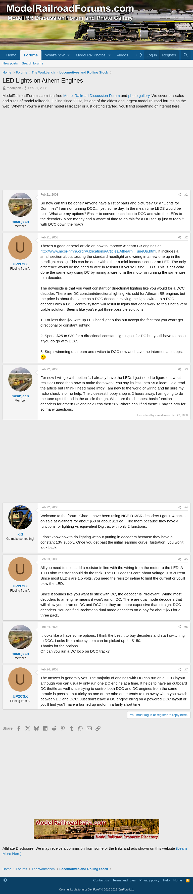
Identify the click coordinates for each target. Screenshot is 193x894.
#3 (186, 369)
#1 (186, 194)
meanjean (14, 88)
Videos (122, 55)
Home (11, 55)
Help (166, 880)
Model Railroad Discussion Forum (91, 95)
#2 (186, 237)
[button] (68, 55)
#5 (186, 559)
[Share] (179, 195)
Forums (31, 55)
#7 (186, 669)
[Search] (185, 55)
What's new (55, 55)
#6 (186, 627)
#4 (186, 507)
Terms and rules (124, 880)
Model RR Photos (91, 55)
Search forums (32, 63)
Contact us (101, 880)
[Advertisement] (96, 149)
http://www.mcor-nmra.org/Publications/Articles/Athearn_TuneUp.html (98, 251)
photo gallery (139, 95)
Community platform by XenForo (96, 889)
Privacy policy (149, 880)
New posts (10, 63)
